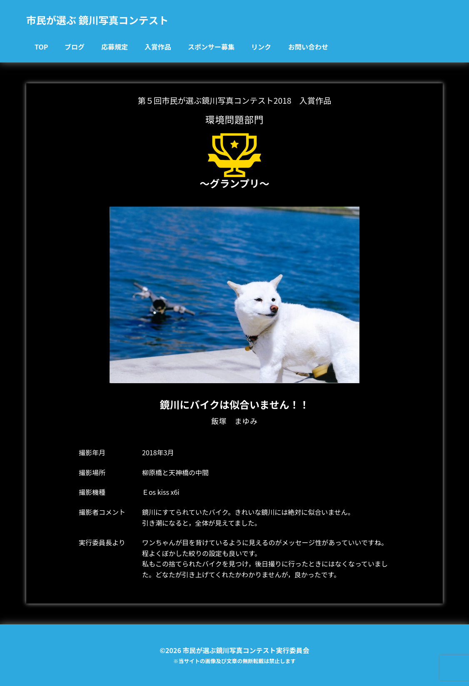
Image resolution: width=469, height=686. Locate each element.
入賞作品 (158, 47)
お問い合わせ (308, 47)
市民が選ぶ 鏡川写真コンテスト (97, 19)
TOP (41, 47)
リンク (261, 47)
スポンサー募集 (211, 47)
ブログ (75, 47)
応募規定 (114, 47)
